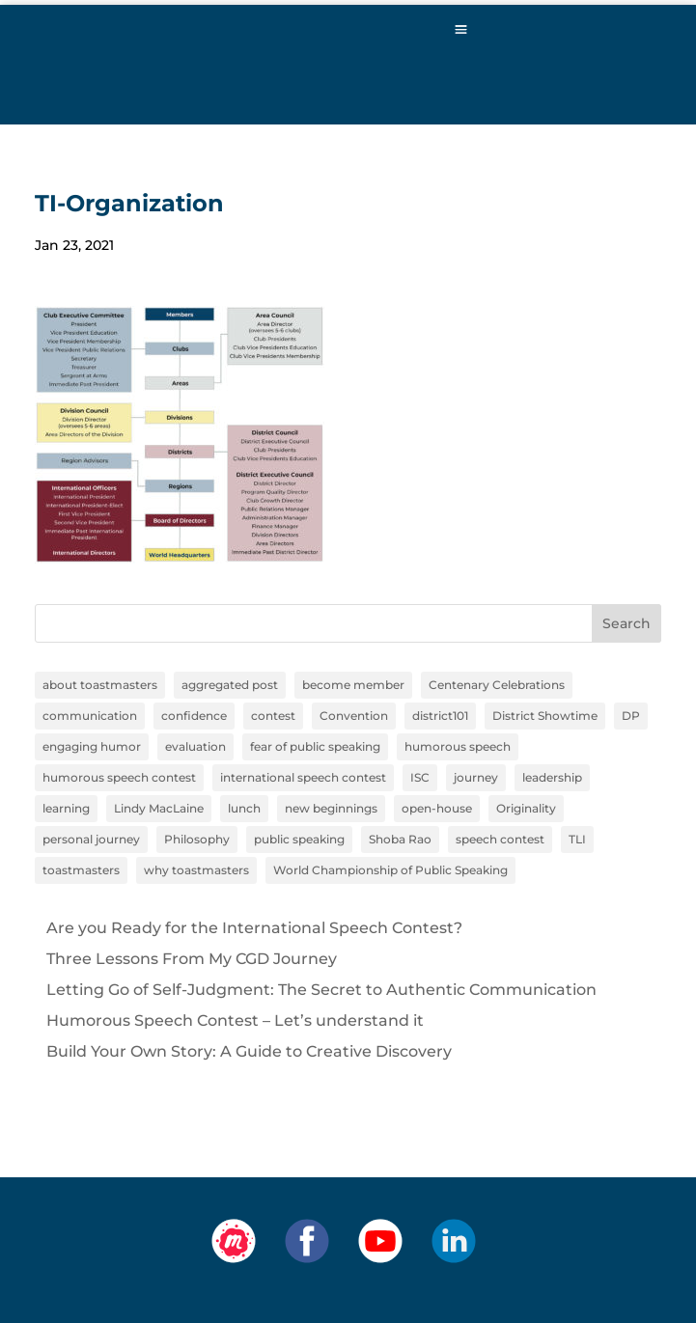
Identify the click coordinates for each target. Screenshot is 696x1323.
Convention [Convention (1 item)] (354, 715)
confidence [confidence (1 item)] (194, 715)
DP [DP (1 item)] (631, 715)
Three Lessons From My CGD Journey (191, 959)
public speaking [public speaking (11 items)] (299, 839)
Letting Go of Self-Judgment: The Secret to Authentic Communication (321, 989)
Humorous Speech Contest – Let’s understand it (235, 1020)
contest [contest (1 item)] (273, 715)
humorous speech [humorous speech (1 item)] (457, 746)
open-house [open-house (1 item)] (437, 808)
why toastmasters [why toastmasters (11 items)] (196, 870)
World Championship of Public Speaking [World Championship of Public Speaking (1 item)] (390, 870)
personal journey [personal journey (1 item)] (91, 839)
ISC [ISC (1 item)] (420, 777)
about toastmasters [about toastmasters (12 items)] (99, 684)
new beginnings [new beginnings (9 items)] (331, 808)
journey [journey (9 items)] (476, 777)
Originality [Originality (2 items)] (526, 808)
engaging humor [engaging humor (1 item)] (91, 746)
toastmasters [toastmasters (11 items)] (81, 870)
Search (626, 623)
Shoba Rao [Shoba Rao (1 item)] (400, 839)
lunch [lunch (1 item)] (244, 808)
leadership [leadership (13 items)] (552, 777)
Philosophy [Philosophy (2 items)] (197, 839)
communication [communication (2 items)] (89, 715)
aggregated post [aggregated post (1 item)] (229, 684)
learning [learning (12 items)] (66, 808)
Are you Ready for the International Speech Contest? (254, 928)
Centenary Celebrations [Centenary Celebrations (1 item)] (497, 684)
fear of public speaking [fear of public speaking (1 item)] (315, 746)
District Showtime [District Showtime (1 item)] (545, 715)
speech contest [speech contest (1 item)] (500, 839)
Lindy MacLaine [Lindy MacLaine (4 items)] (159, 808)
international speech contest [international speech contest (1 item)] (303, 777)
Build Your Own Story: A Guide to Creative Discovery (249, 1051)
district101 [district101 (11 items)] (440, 715)
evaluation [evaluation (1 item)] (195, 746)
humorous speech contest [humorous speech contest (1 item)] (119, 777)
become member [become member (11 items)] (353, 684)
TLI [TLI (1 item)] (577, 839)
